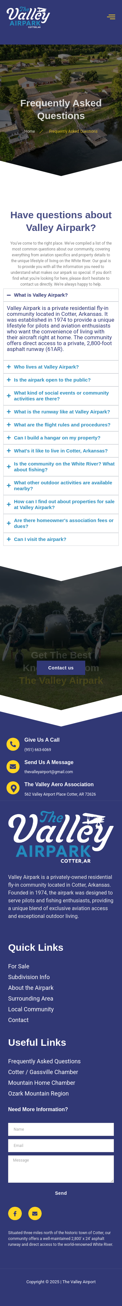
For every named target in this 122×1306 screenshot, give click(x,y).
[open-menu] (111, 17)
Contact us (61, 667)
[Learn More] (33, 745)
